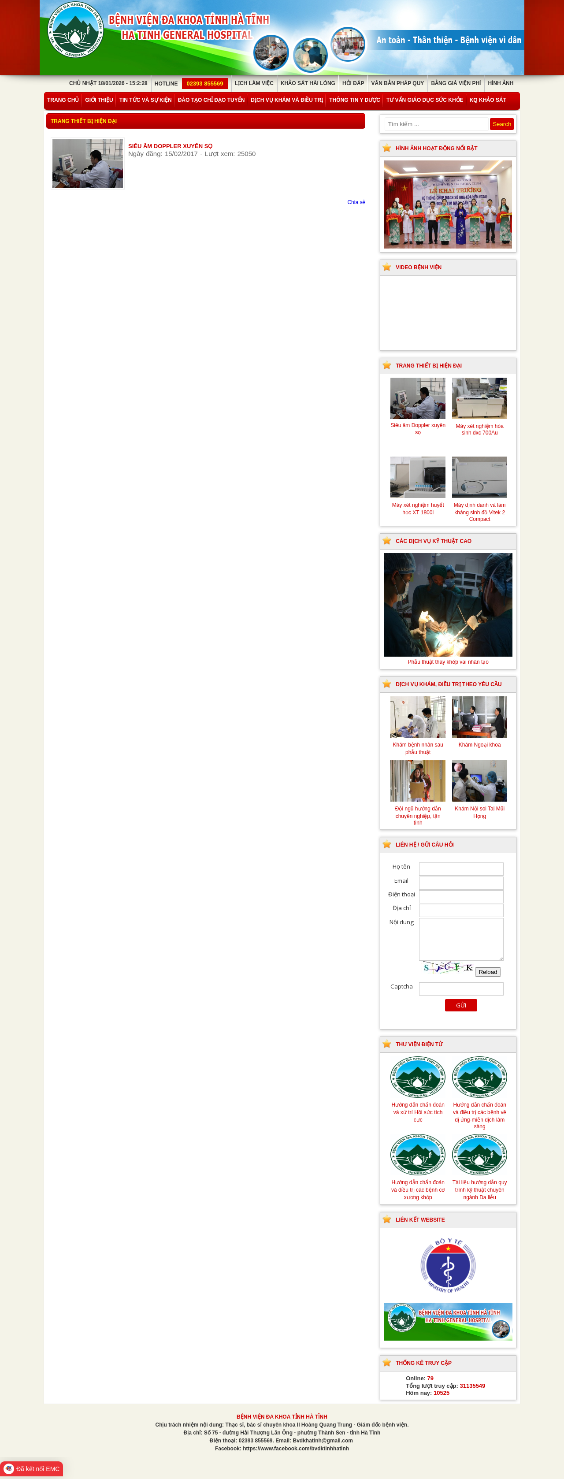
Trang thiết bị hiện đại (84, 121)
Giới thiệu (99, 100)
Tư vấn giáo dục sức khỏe (425, 100)
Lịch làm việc (254, 83)
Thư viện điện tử (419, 1044)
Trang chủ (63, 100)
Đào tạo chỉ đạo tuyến (211, 100)
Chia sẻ (356, 202)
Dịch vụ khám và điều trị (287, 100)
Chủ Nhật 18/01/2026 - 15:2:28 (108, 83)
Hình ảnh (500, 83)
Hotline (191, 84)
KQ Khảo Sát (488, 100)
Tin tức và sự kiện (145, 100)
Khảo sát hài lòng (308, 83)
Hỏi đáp (353, 83)
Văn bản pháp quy (397, 83)
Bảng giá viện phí (456, 83)
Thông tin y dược (354, 100)
